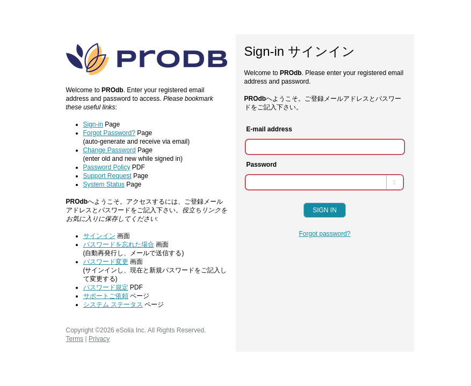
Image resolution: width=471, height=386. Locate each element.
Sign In (325, 210)
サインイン (99, 236)
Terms (75, 339)
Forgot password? (324, 233)
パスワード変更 (105, 261)
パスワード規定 (105, 287)
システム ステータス (113, 304)
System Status (104, 184)
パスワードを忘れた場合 (118, 244)
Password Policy (107, 167)
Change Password (109, 150)
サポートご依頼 (105, 296)
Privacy (99, 339)
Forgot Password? (109, 133)
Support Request (107, 176)
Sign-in (93, 124)
